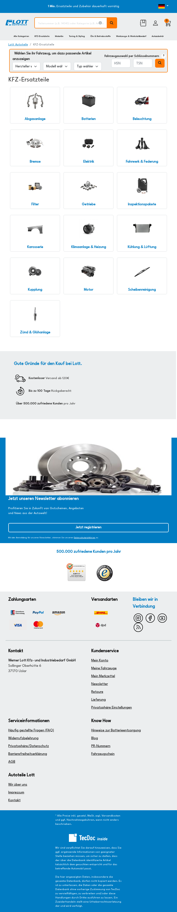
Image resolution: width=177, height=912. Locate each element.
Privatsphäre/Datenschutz (28, 746)
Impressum (16, 792)
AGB (11, 762)
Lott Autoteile (18, 44)
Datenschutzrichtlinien (84, 538)
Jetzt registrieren (88, 527)
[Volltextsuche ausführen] (112, 22)
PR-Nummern (100, 746)
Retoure (97, 692)
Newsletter (99, 684)
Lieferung (98, 700)
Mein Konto (99, 660)
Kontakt (14, 800)
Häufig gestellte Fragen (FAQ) (31, 730)
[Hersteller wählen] (26, 66)
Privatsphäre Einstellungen (111, 707)
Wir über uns (17, 784)
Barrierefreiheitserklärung (27, 754)
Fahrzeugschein (103, 754)
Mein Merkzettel (103, 676)
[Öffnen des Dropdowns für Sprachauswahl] (162, 6)
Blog (94, 738)
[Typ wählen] (88, 66)
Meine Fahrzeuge (104, 668)
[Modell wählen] (57, 66)
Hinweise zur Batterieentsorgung (116, 730)
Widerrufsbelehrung (23, 738)
